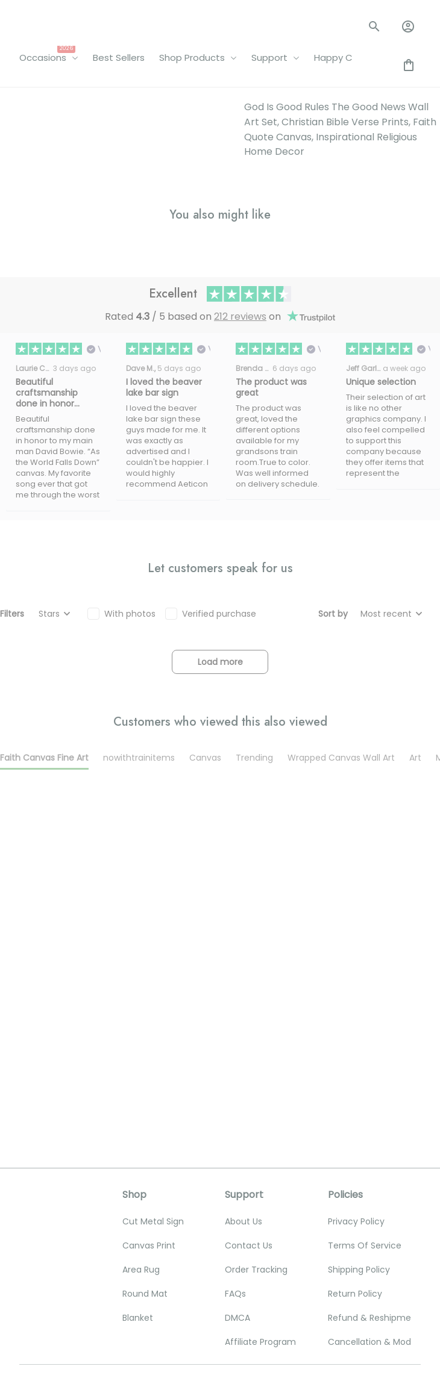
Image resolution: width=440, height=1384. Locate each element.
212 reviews (240, 546)
